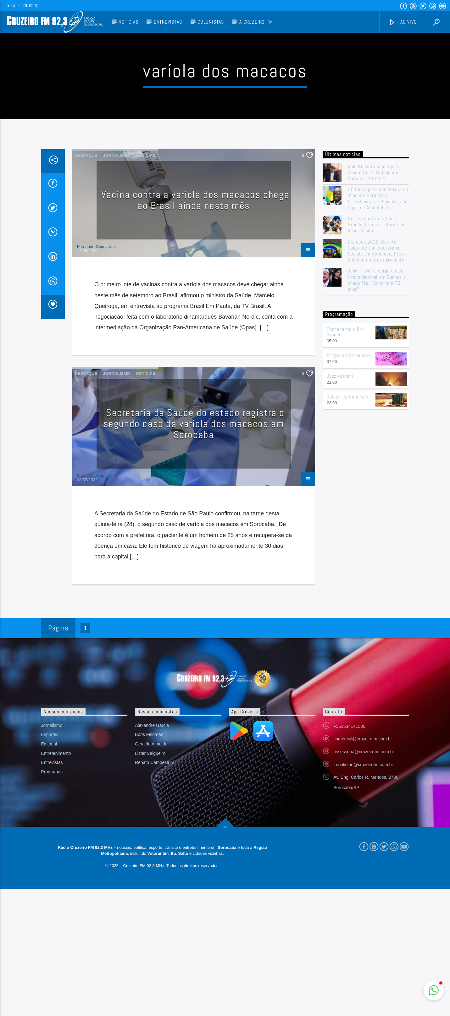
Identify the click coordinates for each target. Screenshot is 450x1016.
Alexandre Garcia (152, 852)
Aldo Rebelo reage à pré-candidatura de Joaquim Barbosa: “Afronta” (373, 299)
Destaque (86, 282)
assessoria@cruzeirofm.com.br (363, 878)
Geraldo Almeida (151, 870)
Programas (52, 898)
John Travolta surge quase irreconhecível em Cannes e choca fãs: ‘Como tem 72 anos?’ (377, 407)
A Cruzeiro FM (255, 22)
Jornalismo (116, 282)
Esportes (49, 861)
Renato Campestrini (154, 889)
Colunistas (210, 22)
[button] (434, 990)
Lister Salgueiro (150, 880)
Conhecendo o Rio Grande (345, 459)
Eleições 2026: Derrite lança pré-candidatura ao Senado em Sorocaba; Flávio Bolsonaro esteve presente (377, 378)
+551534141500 (349, 853)
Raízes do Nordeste (347, 523)
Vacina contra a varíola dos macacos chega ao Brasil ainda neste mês (195, 327)
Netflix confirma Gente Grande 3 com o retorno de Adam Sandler (376, 352)
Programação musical (349, 482)
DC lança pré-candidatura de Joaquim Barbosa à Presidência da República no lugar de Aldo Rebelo (378, 325)
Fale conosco (22, 5)
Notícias (128, 22)
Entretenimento (56, 880)
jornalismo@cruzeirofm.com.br (363, 891)
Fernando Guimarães (96, 373)
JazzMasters (340, 503)
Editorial (49, 870)
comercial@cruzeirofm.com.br (362, 865)
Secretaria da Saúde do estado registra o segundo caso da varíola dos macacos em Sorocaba (194, 550)
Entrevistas (168, 22)
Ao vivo (403, 22)
